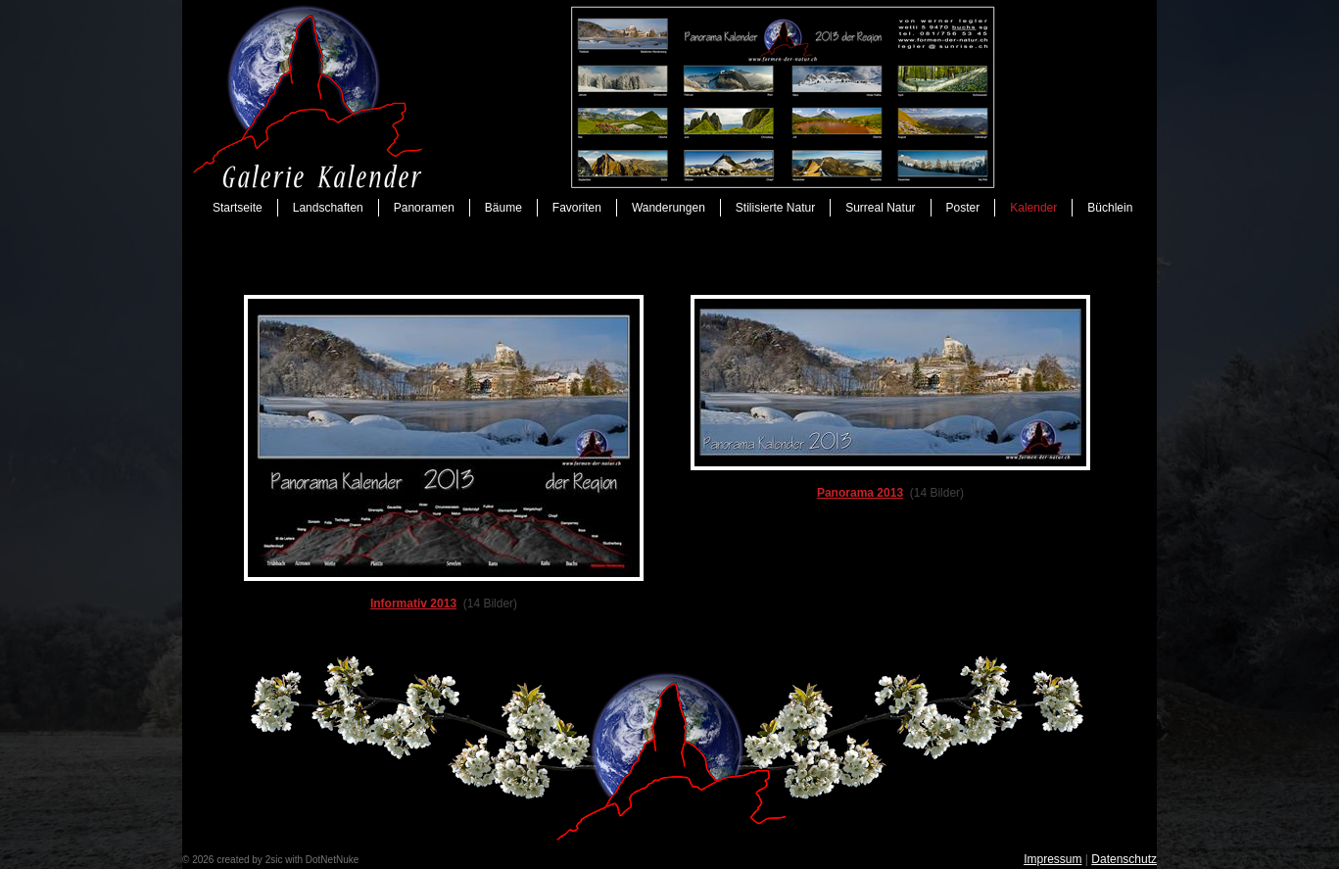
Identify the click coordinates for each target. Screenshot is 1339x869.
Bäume (503, 208)
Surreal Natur (880, 208)
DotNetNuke (332, 859)
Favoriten (576, 208)
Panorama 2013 (860, 493)
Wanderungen (668, 208)
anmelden (383, 859)
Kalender (1033, 208)
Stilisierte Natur (775, 208)
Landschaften (328, 208)
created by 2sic (249, 859)
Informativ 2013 (413, 603)
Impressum (1052, 859)
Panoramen (424, 208)
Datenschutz (1124, 859)
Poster (963, 208)
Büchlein (1109, 208)
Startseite (238, 208)
